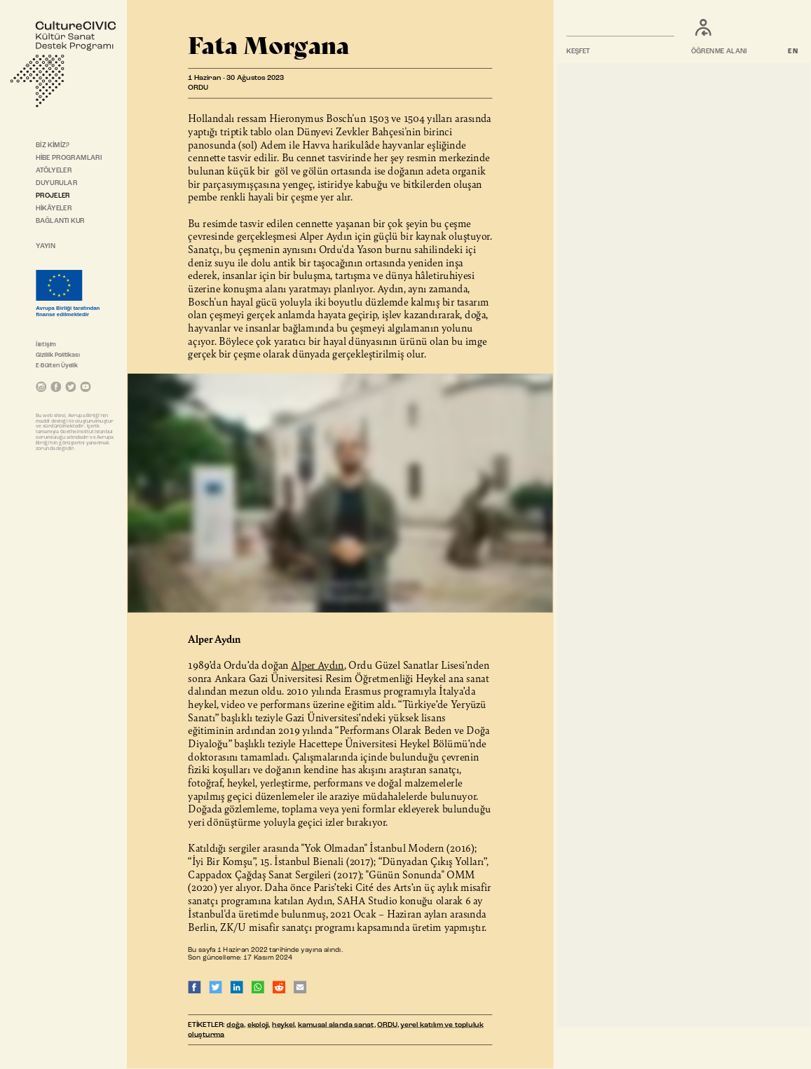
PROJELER (53, 196)
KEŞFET (579, 51)
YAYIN (45, 246)
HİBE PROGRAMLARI (69, 158)
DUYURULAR (56, 183)
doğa (235, 1024)
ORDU (387, 1024)
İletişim (46, 344)
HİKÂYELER (53, 208)
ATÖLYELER (53, 171)
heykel (283, 1024)
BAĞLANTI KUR (60, 221)
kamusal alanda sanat (336, 1024)
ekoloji (258, 1024)
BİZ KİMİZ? (52, 145)
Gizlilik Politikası (58, 355)
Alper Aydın (317, 665)
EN (794, 51)
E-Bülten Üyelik (57, 365)
